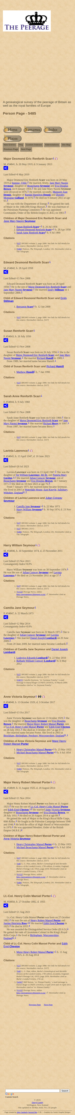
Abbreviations (52, 145)
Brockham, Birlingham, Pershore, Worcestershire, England (34, 735)
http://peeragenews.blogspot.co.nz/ (31, 594)
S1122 (19, 592)
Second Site (32, 1112)
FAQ (21, 145)
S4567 (19, 982)
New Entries (10, 145)
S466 (19, 249)
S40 (18, 863)
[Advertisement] (37, 67)
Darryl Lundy (37, 1102)
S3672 (19, 680)
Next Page (26, 149)
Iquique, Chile (19, 183)
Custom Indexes (34, 145)
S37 (18, 243)
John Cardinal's (22, 1112)
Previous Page (11, 149)
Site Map (66, 145)
